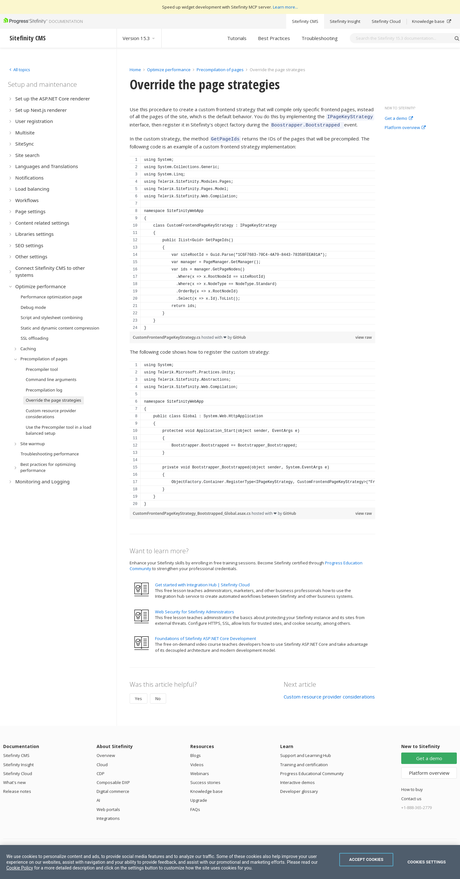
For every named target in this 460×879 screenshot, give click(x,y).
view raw (363, 334)
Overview (106, 752)
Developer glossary (299, 788)
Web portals (108, 806)
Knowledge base (431, 21)
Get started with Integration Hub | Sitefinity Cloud (202, 582)
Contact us (411, 796)
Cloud (102, 762)
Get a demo (399, 118)
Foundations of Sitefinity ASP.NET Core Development (205, 635)
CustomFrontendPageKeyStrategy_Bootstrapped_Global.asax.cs (192, 510)
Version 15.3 (139, 38)
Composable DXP (113, 779)
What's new (14, 779)
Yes (138, 695)
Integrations (108, 815)
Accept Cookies (366, 859)
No (158, 695)
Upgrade (198, 797)
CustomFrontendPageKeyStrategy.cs (167, 334)
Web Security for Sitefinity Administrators (194, 609)
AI (98, 797)
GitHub (239, 334)
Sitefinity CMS (305, 21)
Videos (197, 762)
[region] (252, 241)
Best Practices (274, 38)
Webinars (199, 770)
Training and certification (304, 762)
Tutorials (237, 38)
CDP (101, 770)
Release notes (17, 788)
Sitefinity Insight (345, 21)
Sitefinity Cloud (386, 21)
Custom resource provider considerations (329, 694)
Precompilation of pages (220, 69)
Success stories (205, 779)
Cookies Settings (427, 862)
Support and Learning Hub (305, 752)
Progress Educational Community (312, 770)
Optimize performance (169, 69)
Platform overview (405, 127)
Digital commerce (113, 788)
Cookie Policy (19, 867)
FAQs (195, 806)
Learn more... (285, 7)
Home (135, 69)
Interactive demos (297, 779)
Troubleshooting (319, 38)
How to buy (412, 786)
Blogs (195, 752)
